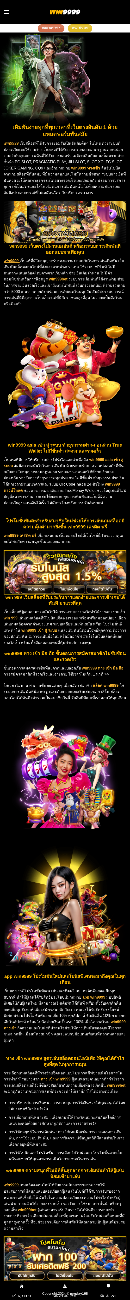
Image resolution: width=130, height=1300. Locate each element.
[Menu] (6, 12)
